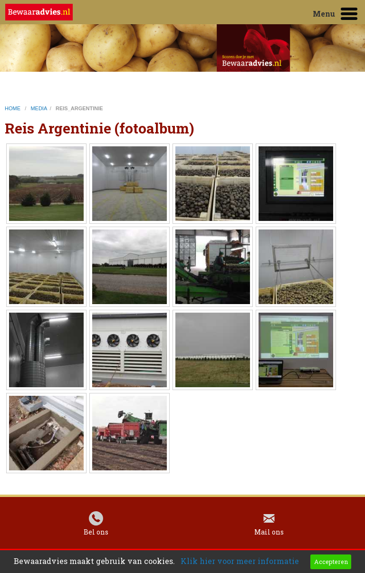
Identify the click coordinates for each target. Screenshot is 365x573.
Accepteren (331, 561)
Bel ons (96, 534)
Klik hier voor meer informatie (240, 561)
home (13, 108)
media (38, 108)
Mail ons (269, 534)
